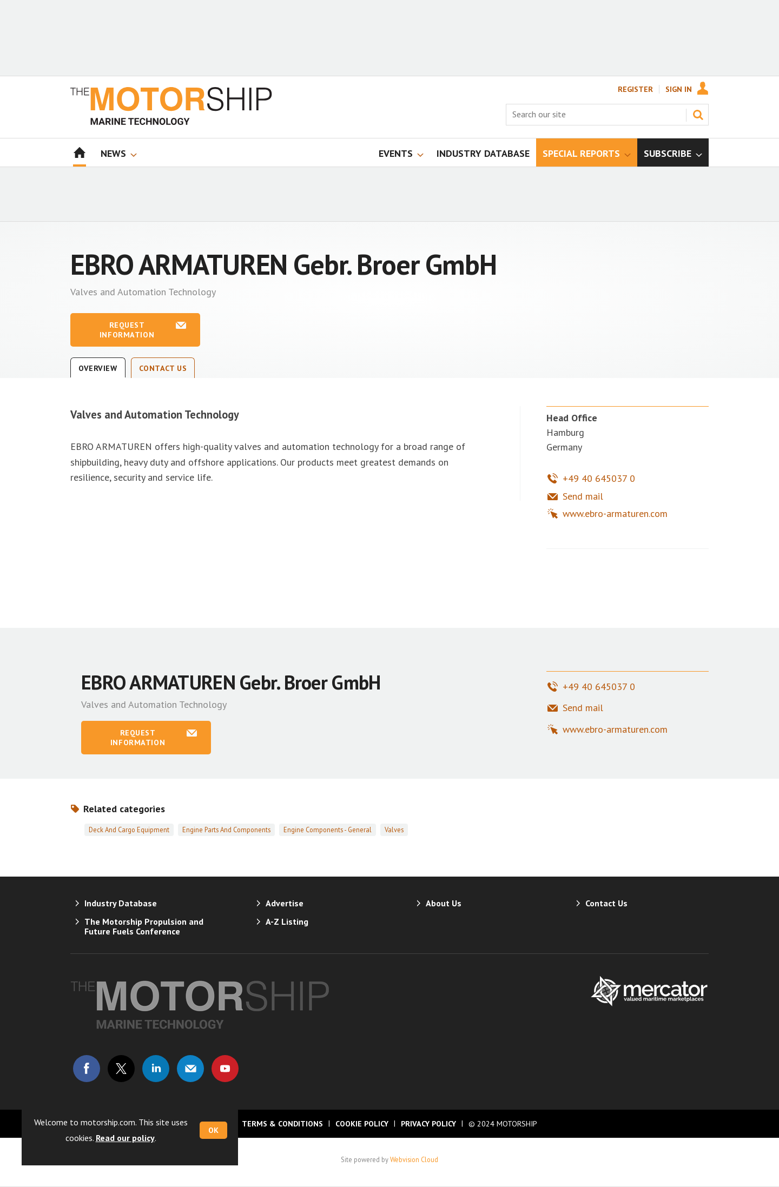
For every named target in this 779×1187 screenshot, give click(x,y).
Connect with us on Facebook (86, 1069)
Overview (97, 368)
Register (635, 89)
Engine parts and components (226, 829)
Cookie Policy (361, 1124)
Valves (394, 829)
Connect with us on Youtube (225, 1069)
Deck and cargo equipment (129, 829)
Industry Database (120, 903)
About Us (443, 903)
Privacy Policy (428, 1124)
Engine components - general (327, 829)
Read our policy (125, 1137)
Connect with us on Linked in (156, 1069)
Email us (190, 1069)
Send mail (583, 496)
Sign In (678, 89)
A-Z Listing (287, 921)
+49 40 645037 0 (599, 478)
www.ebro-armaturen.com (615, 513)
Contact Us (163, 368)
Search (698, 114)
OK (213, 1130)
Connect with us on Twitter (121, 1069)
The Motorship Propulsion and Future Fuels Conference (143, 926)
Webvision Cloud (414, 1159)
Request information (127, 330)
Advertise (284, 903)
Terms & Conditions (282, 1124)
